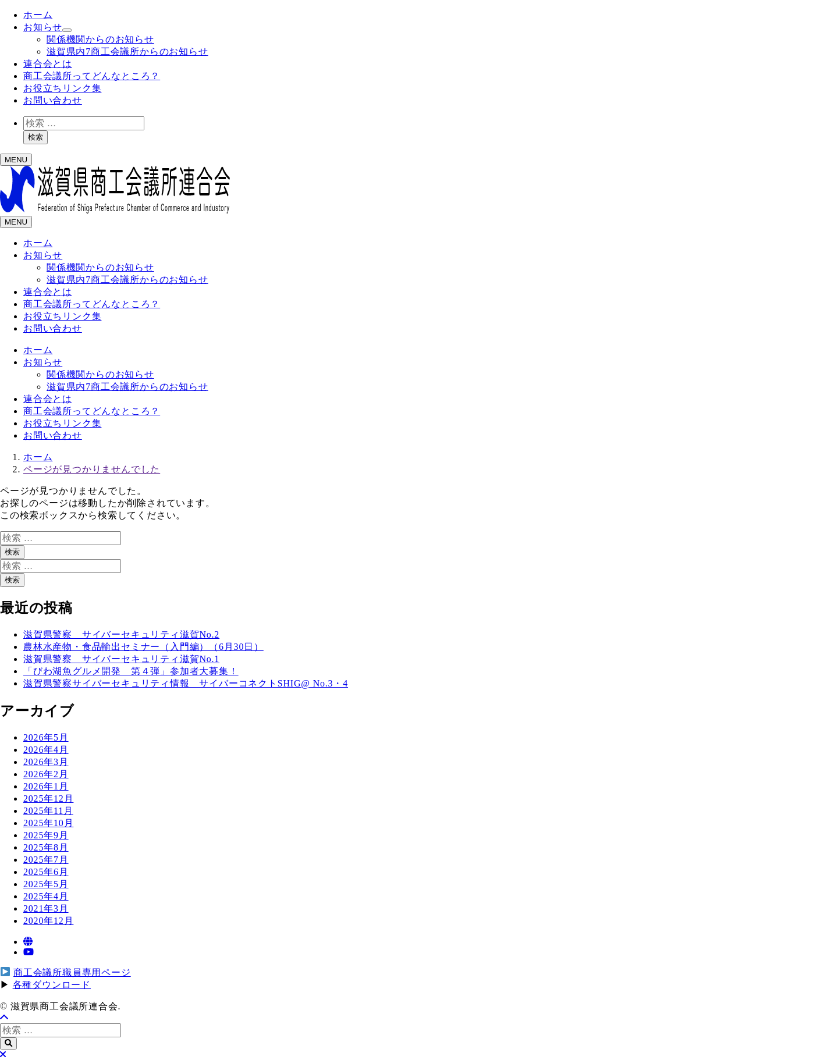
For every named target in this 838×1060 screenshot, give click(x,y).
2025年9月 (46, 835)
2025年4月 (46, 896)
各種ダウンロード (52, 985)
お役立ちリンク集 (62, 88)
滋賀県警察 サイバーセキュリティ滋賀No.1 (121, 659)
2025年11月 (48, 811)
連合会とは (47, 64)
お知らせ (42, 27)
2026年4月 (46, 750)
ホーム (37, 15)
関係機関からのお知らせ (100, 39)
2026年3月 (46, 762)
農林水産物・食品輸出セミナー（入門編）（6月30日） (143, 647)
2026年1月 (46, 786)
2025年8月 (46, 847)
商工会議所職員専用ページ (72, 972)
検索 (35, 137)
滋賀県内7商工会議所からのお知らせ (127, 51)
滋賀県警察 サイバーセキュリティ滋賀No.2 (121, 634)
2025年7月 (46, 860)
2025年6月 (46, 872)
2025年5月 (46, 884)
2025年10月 (48, 823)
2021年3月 (46, 908)
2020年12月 (48, 921)
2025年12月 (48, 798)
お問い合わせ (52, 100)
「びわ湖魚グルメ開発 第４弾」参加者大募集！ (131, 671)
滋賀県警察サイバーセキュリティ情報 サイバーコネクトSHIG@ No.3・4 (185, 683)
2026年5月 (46, 737)
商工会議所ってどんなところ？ (91, 76)
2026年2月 (46, 774)
